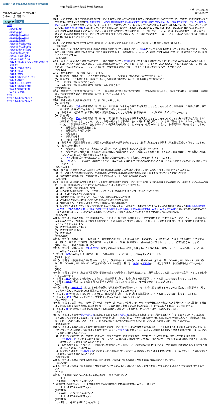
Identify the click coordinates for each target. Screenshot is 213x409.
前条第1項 (77, 287)
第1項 (69, 281)
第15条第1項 (87, 314)
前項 (68, 254)
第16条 (146, 263)
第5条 (143, 49)
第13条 (127, 61)
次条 (135, 263)
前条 (78, 106)
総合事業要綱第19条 (75, 27)
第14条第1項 (92, 248)
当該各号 (122, 329)
